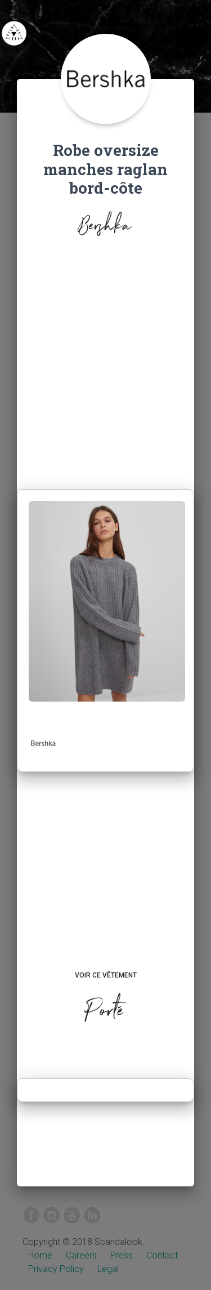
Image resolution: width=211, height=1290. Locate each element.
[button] (43, 743)
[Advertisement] (105, 366)
